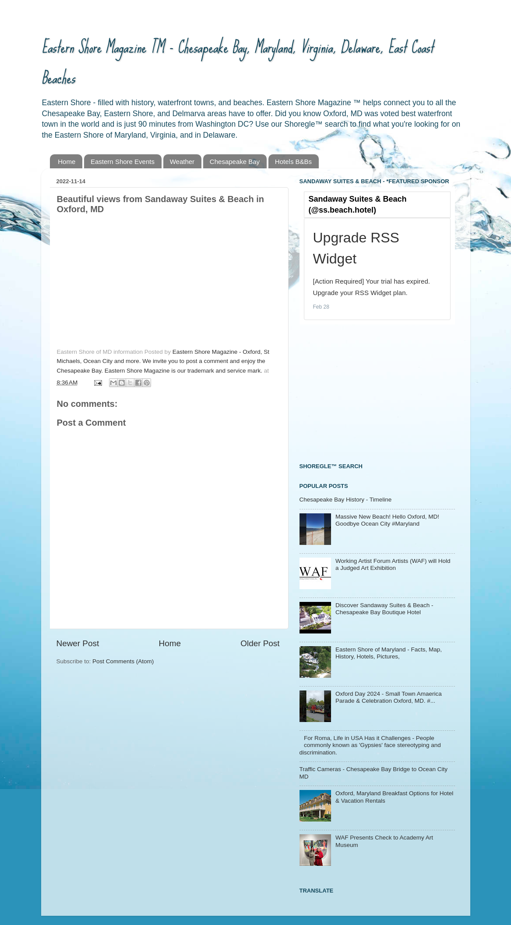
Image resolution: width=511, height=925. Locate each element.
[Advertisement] (365, 392)
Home (66, 161)
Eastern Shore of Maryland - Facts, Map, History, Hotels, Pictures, (388, 653)
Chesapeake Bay (235, 161)
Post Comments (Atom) (123, 661)
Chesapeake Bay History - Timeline (346, 499)
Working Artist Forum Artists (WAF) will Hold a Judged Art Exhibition (393, 564)
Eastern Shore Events (123, 161)
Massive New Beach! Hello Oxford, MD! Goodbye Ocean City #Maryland (387, 520)
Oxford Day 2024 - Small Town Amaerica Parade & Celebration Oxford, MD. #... (388, 697)
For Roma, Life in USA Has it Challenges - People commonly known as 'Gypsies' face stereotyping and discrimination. (370, 745)
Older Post (259, 643)
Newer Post (77, 643)
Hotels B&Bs (293, 161)
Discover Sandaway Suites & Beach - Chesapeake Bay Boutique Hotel (384, 608)
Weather (182, 161)
